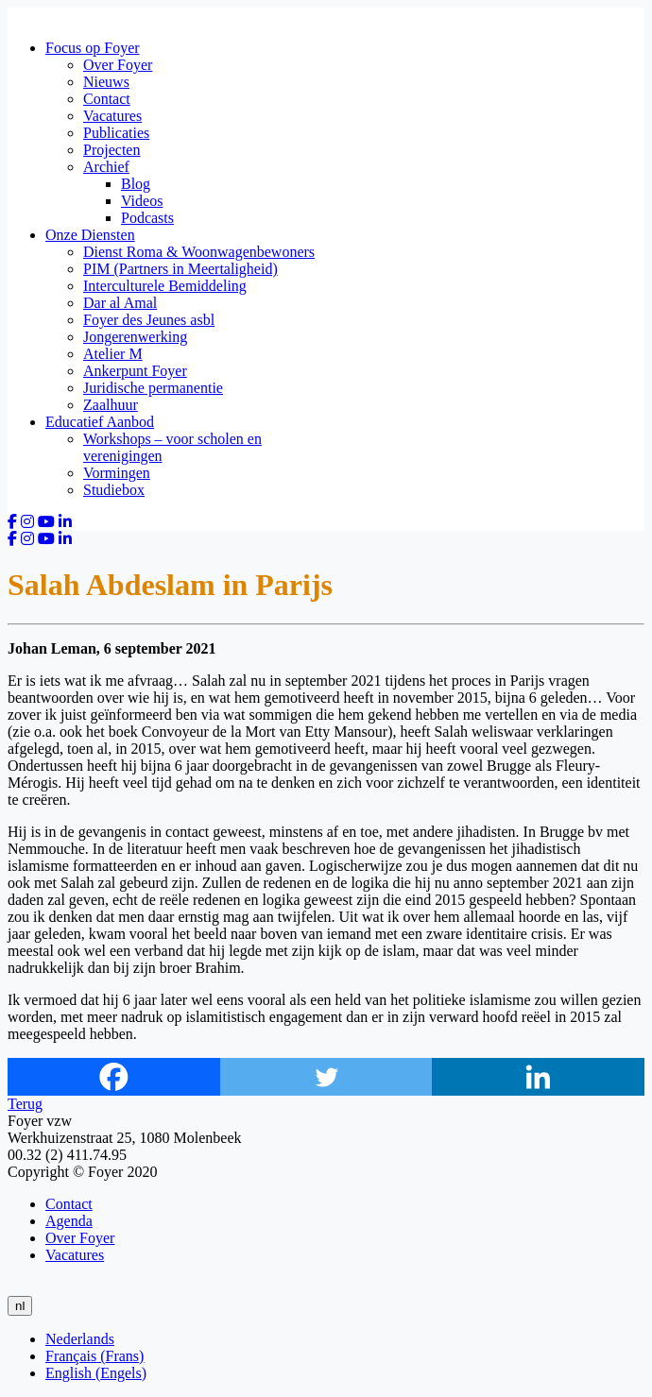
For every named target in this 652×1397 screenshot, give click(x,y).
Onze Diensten (90, 235)
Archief (106, 167)
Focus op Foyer (92, 48)
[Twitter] (326, 1077)
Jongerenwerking (135, 337)
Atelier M (113, 354)
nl (20, 1306)
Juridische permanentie (153, 388)
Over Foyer (117, 65)
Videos (142, 201)
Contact (106, 99)
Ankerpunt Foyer (135, 371)
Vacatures (112, 116)
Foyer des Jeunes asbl (148, 320)
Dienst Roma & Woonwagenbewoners (199, 252)
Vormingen (116, 473)
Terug (25, 1104)
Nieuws (106, 82)
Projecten (111, 150)
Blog (135, 184)
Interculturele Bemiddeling (165, 286)
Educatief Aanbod (99, 422)
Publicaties (116, 133)
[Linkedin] (538, 1077)
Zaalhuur (110, 405)
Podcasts (147, 218)
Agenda (69, 1221)
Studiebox (114, 490)
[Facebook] (114, 1077)
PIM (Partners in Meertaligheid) (180, 269)
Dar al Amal (120, 303)
